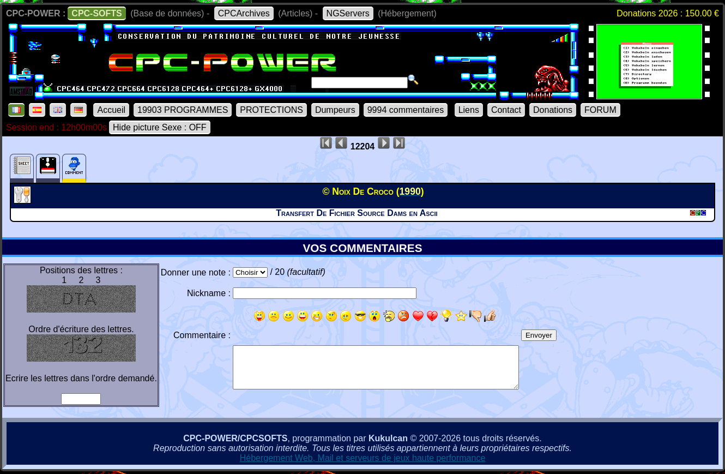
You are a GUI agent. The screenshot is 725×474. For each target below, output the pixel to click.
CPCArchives (244, 13)
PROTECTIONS (271, 110)
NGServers (348, 13)
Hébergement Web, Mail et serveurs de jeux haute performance (363, 458)
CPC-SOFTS (96, 13)
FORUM (600, 110)
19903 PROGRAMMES (182, 110)
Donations (552, 110)
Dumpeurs (335, 110)
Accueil (111, 110)
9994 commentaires (405, 110)
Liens (468, 110)
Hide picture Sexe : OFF (160, 127)
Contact (506, 110)
